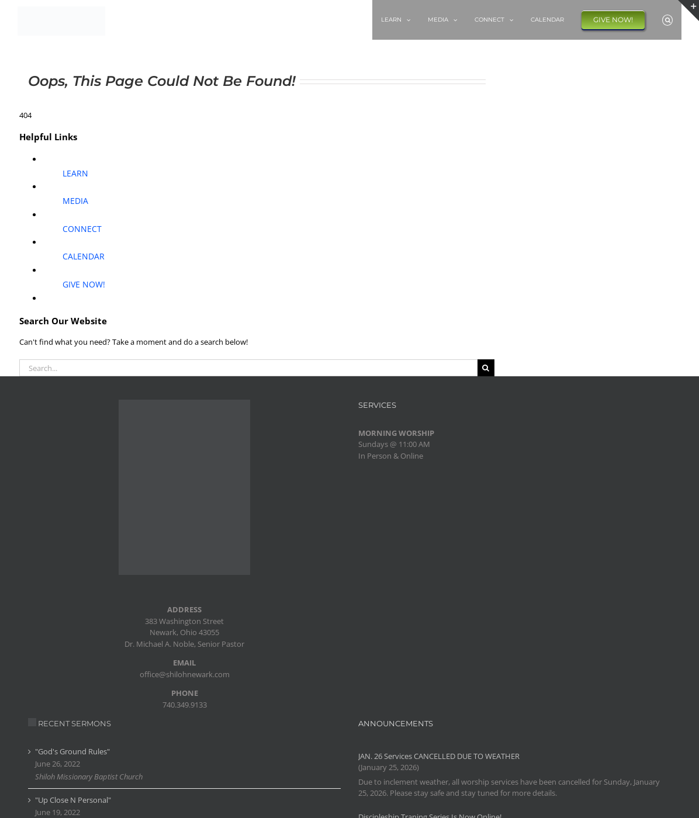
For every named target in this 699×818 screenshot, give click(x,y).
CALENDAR (84, 256)
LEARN (75, 173)
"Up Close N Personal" (73, 800)
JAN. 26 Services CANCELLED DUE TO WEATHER (439, 756)
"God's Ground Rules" (72, 751)
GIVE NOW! (84, 284)
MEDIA (75, 200)
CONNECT (82, 228)
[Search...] (248, 367)
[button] (667, 20)
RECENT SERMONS (74, 723)
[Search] (485, 367)
